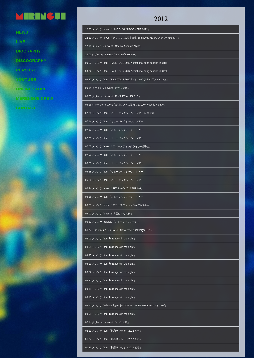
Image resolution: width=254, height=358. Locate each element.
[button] (160, 29)
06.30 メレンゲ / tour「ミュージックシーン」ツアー (116, 160)
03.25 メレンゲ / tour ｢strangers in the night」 (112, 250)
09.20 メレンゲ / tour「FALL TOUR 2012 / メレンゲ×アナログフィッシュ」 (130, 78)
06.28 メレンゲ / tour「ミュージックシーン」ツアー (116, 168)
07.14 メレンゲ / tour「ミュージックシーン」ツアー (116, 119)
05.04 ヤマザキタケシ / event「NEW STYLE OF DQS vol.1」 (121, 226)
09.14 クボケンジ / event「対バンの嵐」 (109, 86)
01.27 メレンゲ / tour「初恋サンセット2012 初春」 (115, 333)
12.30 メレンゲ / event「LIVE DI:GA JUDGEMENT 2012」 (120, 29)
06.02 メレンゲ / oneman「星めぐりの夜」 (111, 209)
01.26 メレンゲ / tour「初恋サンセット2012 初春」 (115, 341)
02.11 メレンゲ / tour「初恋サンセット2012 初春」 (115, 324)
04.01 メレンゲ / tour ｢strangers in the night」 (112, 234)
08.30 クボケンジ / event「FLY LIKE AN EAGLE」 (115, 94)
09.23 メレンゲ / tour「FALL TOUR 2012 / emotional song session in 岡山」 (130, 62)
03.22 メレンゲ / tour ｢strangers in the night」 (112, 267)
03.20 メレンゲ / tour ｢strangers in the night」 (112, 275)
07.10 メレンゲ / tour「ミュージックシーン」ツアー (116, 127)
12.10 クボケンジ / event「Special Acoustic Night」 (116, 45)
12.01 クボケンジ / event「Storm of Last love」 (113, 53)
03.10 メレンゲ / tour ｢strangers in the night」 (112, 292)
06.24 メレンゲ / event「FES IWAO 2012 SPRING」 (116, 185)
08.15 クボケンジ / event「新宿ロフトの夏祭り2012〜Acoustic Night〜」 (129, 103)
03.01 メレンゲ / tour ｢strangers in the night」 (112, 308)
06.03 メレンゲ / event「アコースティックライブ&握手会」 (121, 201)
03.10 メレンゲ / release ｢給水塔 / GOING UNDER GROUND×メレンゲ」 (129, 300)
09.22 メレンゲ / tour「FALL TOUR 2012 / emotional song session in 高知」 (130, 70)
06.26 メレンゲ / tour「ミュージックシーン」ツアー (116, 177)
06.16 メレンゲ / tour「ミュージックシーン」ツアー (116, 193)
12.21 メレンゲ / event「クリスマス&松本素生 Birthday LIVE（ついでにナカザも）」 (136, 37)
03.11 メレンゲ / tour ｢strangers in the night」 (112, 283)
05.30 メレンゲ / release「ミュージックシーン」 (114, 218)
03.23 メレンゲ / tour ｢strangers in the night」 (112, 259)
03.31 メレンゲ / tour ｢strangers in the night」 (112, 242)
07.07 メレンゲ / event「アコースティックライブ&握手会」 (121, 144)
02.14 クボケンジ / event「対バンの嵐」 (109, 316)
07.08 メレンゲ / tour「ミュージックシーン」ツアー (116, 135)
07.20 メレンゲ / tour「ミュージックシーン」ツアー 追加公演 (122, 111)
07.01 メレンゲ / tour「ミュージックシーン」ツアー (116, 152)
